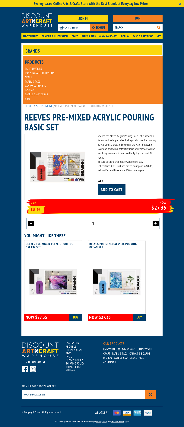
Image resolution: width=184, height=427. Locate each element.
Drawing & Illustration (55, 36)
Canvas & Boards (108, 36)
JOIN (138, 18)
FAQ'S (69, 356)
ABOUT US (71, 346)
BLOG (68, 353)
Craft (75, 36)
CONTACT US (72, 343)
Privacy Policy (101, 421)
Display (125, 36)
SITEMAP (70, 370)
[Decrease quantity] (31, 223)
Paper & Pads (89, 36)
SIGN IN (83, 18)
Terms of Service (117, 421)
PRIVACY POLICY (74, 360)
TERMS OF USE (73, 367)
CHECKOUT (98, 27)
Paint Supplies (30, 36)
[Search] (159, 27)
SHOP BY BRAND (74, 350)
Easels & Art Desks (143, 36)
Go (150, 394)
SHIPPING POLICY (75, 363)
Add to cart (111, 189)
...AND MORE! (110, 362)
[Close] (180, 3)
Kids (159, 36)
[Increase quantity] (156, 223)
